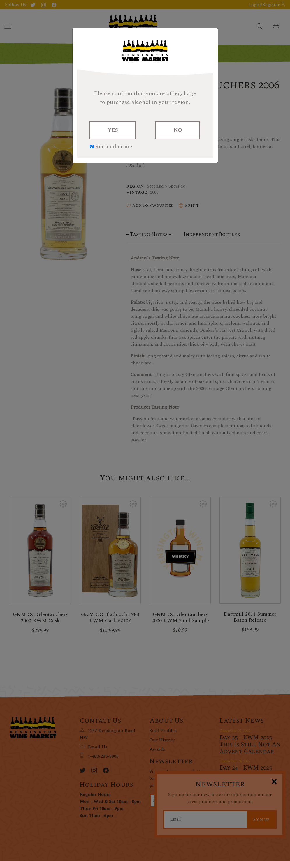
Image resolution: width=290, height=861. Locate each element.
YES (113, 130)
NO (177, 130)
